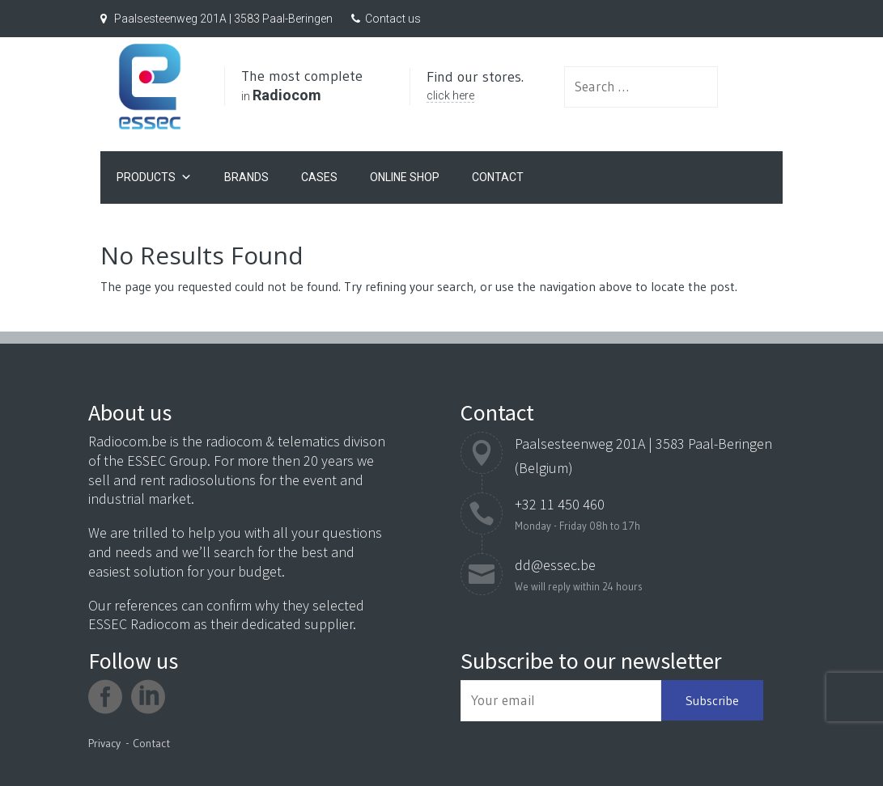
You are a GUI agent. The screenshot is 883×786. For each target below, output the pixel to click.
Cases (319, 174)
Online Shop (404, 174)
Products (154, 174)
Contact (498, 174)
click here (483, 101)
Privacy (104, 743)
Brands (246, 174)
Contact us (393, 18)
